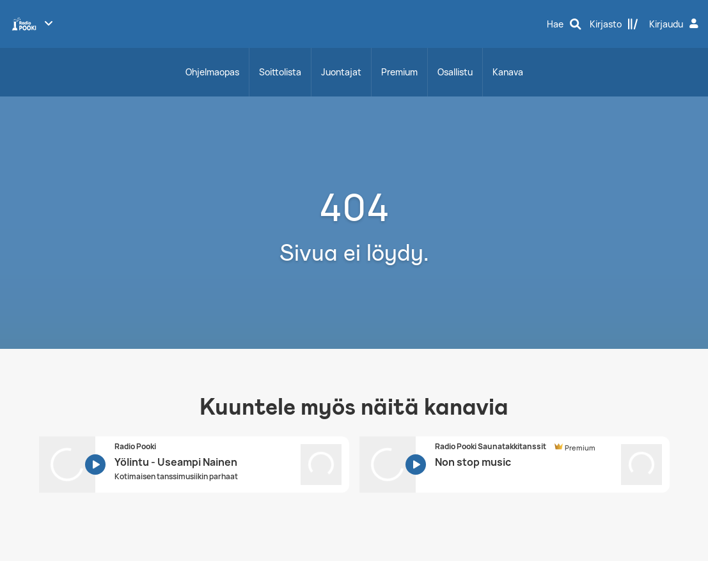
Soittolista (280, 72)
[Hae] (564, 24)
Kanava (507, 72)
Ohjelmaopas (212, 72)
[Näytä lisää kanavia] (49, 23)
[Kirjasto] (614, 24)
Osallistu (455, 72)
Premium (399, 72)
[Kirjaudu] (675, 24)
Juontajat (341, 72)
